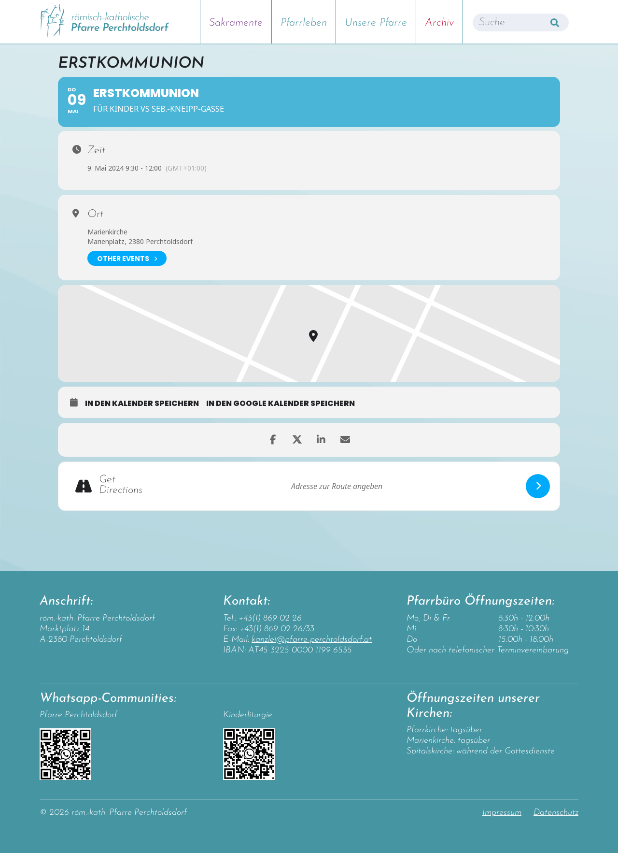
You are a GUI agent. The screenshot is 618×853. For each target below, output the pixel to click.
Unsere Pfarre (376, 23)
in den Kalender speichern (142, 403)
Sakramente (236, 23)
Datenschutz (556, 812)
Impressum (501, 812)
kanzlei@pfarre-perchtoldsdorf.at (312, 639)
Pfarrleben (304, 23)
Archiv (439, 23)
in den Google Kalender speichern (280, 403)
